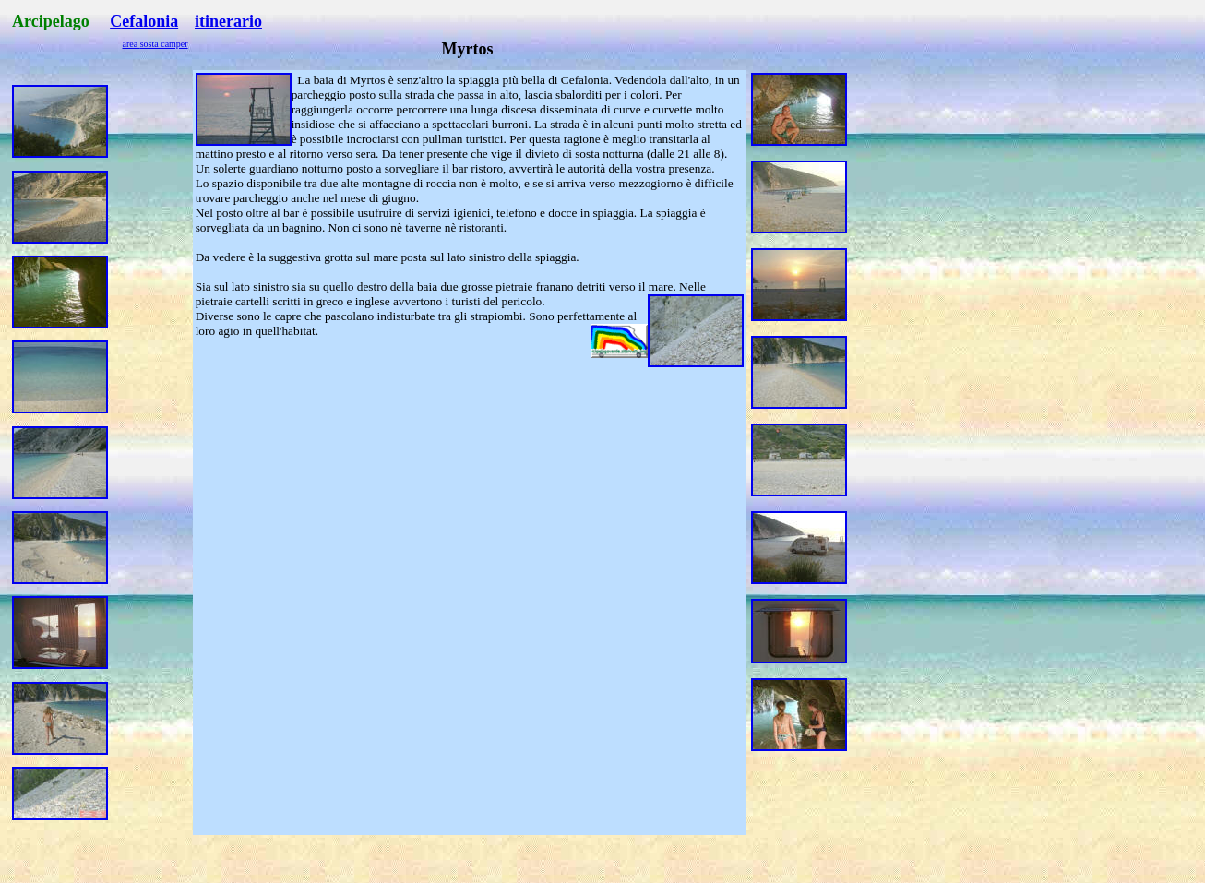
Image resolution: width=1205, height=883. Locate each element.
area (131, 44)
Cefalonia (144, 21)
